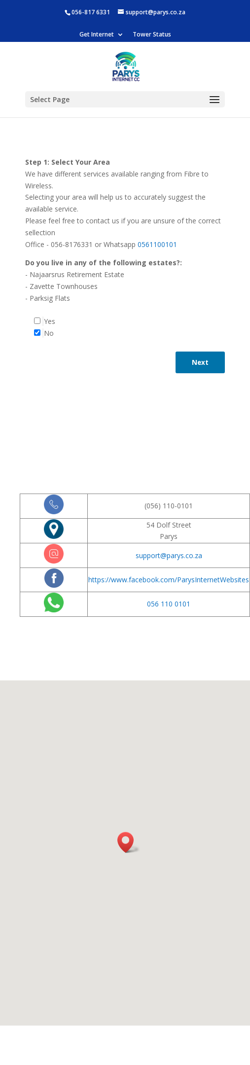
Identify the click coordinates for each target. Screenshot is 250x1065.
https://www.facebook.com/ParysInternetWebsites (168, 579)
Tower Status (152, 35)
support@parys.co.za (169, 555)
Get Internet (96, 35)
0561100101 (157, 244)
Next (200, 362)
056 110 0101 (168, 603)
